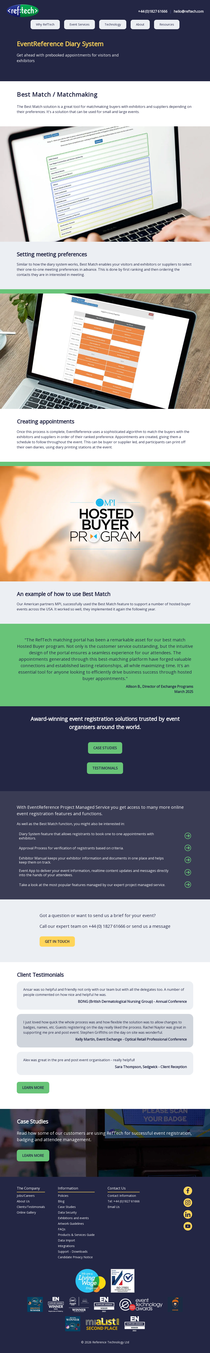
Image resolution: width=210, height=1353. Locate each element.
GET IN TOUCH (57, 941)
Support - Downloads (73, 1251)
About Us (23, 1201)
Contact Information (122, 1196)
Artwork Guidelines (71, 1224)
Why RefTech (45, 24)
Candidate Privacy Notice (75, 1257)
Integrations (66, 1246)
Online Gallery (26, 1212)
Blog (61, 1201)
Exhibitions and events (73, 1218)
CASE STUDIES (105, 748)
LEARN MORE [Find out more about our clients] (33, 1087)
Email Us (114, 1207)
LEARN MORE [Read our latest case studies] (33, 1155)
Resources (166, 24)
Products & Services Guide (76, 1235)
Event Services (79, 24)
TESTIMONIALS (105, 768)
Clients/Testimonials (31, 1207)
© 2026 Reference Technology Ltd (105, 1342)
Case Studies (67, 1207)
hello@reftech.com (189, 11)
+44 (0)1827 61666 (152, 11)
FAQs (61, 1229)
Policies (63, 1196)
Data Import (66, 1240)
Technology (113, 24)
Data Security (67, 1212)
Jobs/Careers (26, 1196)
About (140, 24)
